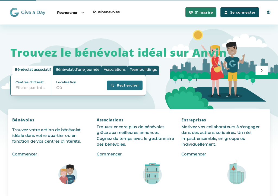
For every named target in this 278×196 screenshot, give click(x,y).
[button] (54, 153)
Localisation (66, 82)
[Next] (261, 70)
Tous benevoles (106, 12)
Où (59, 87)
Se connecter (239, 12)
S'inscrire (201, 12)
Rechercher (71, 12)
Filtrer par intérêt (32, 87)
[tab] (32, 70)
